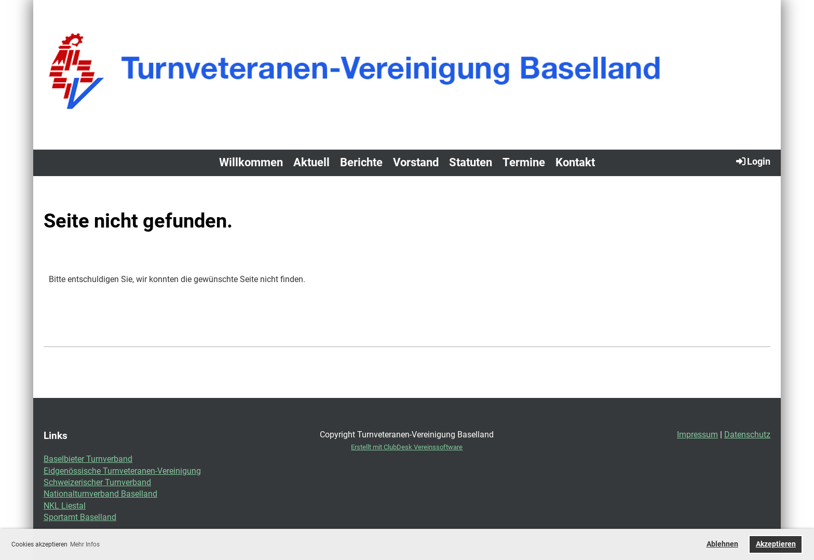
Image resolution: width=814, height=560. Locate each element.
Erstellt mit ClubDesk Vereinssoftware (407, 447)
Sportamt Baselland (80, 517)
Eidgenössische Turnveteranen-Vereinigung (122, 471)
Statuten (470, 162)
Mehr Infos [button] (85, 544)
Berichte (361, 162)
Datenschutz (747, 434)
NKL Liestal (65, 506)
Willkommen (251, 162)
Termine (524, 162)
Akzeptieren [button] (776, 544)
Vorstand (416, 162)
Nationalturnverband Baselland (100, 494)
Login (752, 161)
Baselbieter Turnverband (88, 459)
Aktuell (311, 162)
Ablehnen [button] (722, 544)
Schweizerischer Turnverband (97, 482)
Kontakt (575, 162)
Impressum (697, 434)
